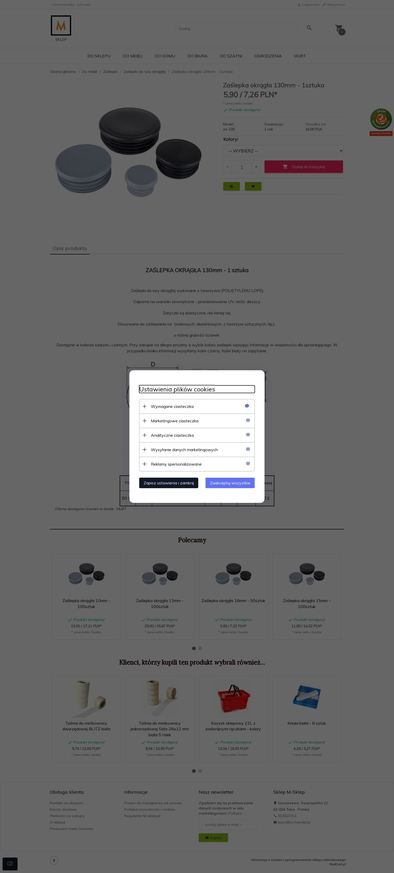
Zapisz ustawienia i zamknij (167, 482)
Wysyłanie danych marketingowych (182, 449)
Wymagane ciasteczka (170, 406)
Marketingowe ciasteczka (173, 420)
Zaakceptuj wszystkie (231, 482)
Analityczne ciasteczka (170, 435)
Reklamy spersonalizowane (174, 463)
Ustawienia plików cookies (176, 389)
